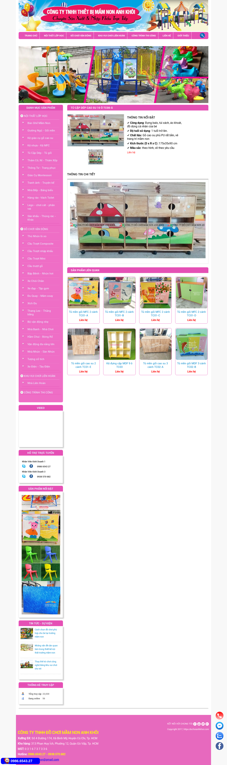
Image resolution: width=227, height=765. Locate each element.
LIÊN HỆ (167, 35)
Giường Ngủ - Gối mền (41, 130)
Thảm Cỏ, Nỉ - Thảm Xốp (42, 160)
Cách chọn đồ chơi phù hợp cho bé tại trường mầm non (46, 633)
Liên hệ (131, 152)
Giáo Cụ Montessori (39, 175)
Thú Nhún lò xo (36, 236)
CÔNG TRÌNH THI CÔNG (144, 35)
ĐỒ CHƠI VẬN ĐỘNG (81, 35)
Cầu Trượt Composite (40, 243)
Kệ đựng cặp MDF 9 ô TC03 (119, 365)
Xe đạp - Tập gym (38, 288)
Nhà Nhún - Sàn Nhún (41, 351)
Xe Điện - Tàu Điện (38, 366)
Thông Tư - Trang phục (41, 167)
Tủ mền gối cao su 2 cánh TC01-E (83, 365)
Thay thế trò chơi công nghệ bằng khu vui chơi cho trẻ (46, 665)
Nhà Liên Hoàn (36, 383)
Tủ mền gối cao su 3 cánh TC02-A (155, 365)
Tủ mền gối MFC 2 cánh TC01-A (83, 313)
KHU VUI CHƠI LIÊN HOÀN (111, 35)
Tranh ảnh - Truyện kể (40, 182)
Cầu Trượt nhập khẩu (40, 251)
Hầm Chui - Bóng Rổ (40, 336)
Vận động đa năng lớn (40, 344)
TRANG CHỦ (31, 35)
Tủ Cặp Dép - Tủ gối (39, 153)
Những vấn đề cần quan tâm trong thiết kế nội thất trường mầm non (46, 649)
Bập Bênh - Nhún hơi (40, 273)
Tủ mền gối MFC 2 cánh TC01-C (155, 313)
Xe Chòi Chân (35, 281)
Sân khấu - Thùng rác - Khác (41, 42)
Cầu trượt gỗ (35, 266)
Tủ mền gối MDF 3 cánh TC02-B (191, 365)
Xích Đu (32, 303)
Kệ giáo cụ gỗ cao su (40, 138)
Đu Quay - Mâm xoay (40, 296)
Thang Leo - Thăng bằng (39, 312)
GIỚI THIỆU (183, 35)
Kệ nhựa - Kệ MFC (38, 145)
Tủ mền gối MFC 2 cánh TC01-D (191, 313)
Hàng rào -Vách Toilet (40, 197)
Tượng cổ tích (35, 359)
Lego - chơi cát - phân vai (41, 207)
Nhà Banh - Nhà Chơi (40, 329)
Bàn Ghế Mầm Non (38, 123)
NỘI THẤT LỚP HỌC (54, 35)
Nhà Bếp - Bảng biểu (40, 190)
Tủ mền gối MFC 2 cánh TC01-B (119, 313)
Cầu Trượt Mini (36, 258)
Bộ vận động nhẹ (37, 321)
